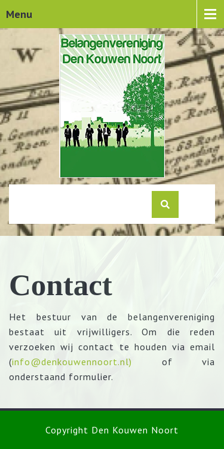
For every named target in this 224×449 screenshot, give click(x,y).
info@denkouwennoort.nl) (72, 362)
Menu (19, 14)
